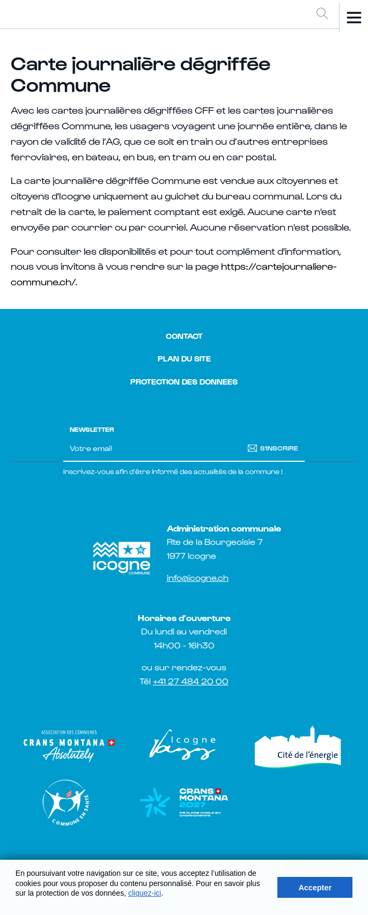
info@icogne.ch (198, 577)
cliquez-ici (144, 893)
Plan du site (184, 358)
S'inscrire (279, 447)
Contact (184, 336)
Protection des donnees (184, 381)
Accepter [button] (315, 887)
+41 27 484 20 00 (191, 681)
